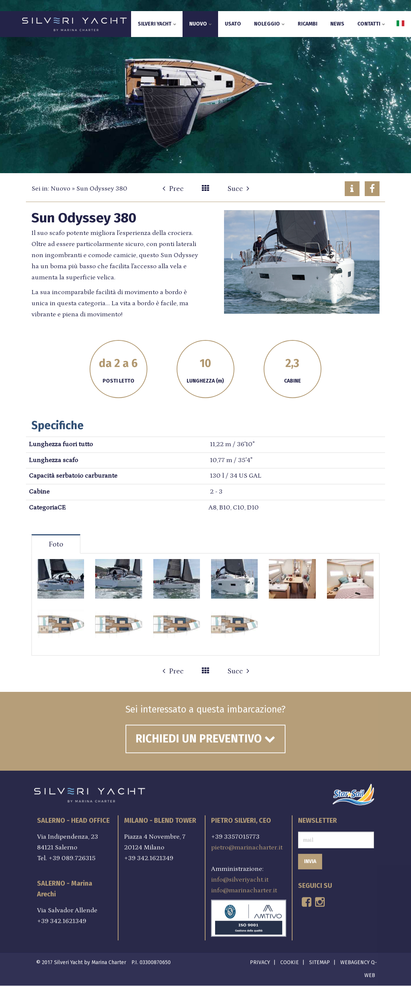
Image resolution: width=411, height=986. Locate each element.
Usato (233, 24)
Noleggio (269, 24)
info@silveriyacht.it (239, 877)
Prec (173, 189)
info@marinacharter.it (244, 887)
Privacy (260, 960)
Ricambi (307, 24)
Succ (238, 189)
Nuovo (200, 24)
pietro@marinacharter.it (247, 844)
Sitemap (319, 960)
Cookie (289, 960)
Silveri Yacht (157, 24)
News (337, 24)
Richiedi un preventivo (205, 736)
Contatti (371, 24)
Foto (56, 544)
